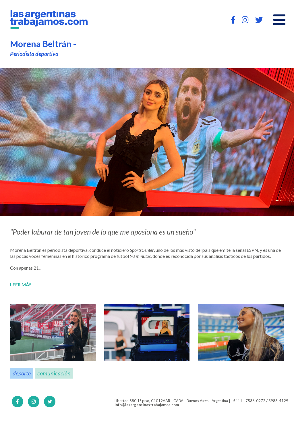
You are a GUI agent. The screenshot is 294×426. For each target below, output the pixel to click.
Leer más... (22, 284)
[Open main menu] (279, 20)
